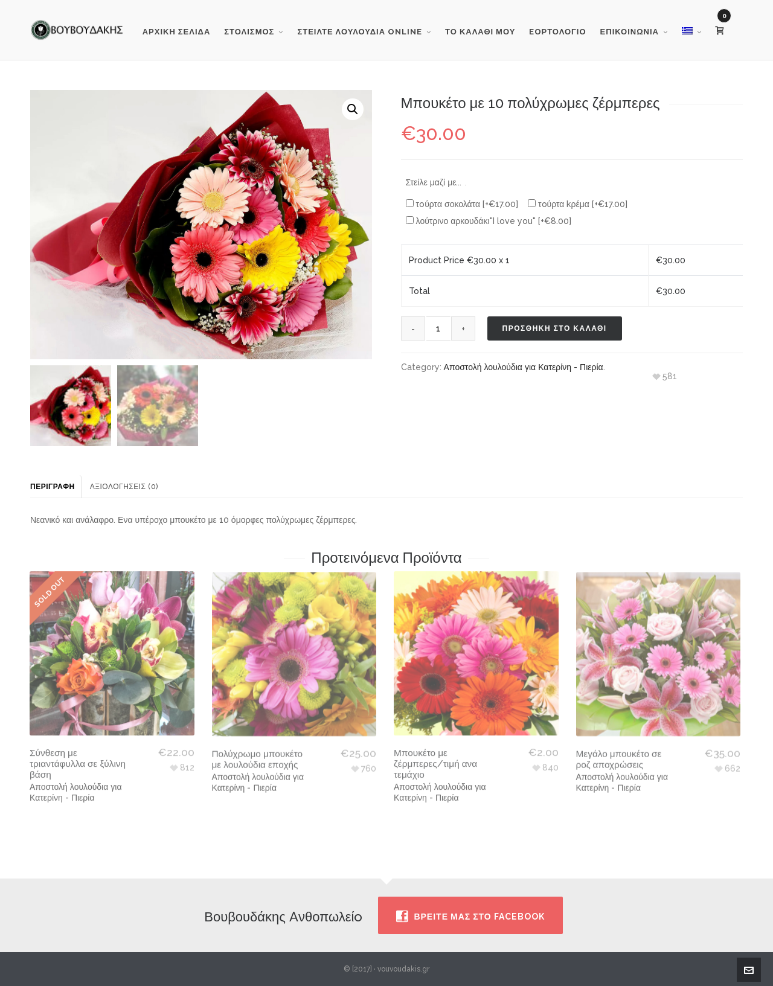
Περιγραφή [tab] (52, 486)
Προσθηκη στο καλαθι (554, 328)
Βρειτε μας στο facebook (470, 917)
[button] (353, 109)
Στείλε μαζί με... (436, 182)
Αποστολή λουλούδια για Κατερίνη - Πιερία (523, 367)
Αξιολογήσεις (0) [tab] (124, 486)
